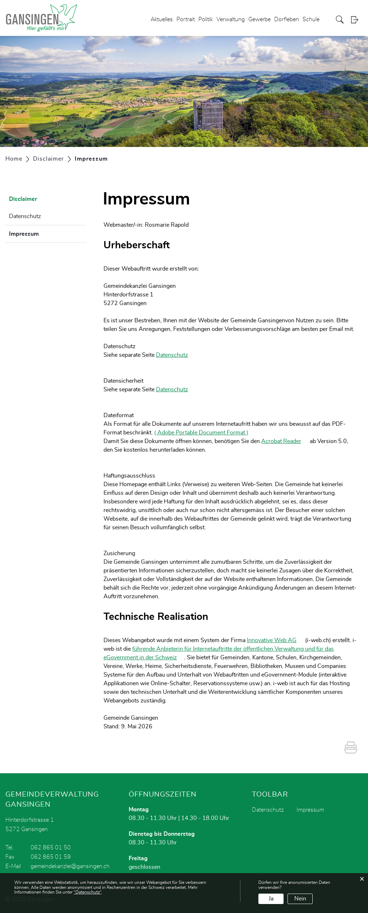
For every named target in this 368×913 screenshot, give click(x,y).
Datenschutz (25, 216)
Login (357, 19)
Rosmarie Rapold (167, 225)
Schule (311, 19)
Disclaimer (23, 199)
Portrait (185, 19)
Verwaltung (230, 19)
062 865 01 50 (51, 847)
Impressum (42, 233)
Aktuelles (162, 19)
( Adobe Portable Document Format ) (205, 432)
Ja (271, 899)
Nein (300, 899)
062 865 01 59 (51, 857)
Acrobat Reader (284, 441)
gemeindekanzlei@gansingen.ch (70, 866)
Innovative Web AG (275, 640)
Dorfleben (286, 19)
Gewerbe (259, 19)
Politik (205, 19)
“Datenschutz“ (87, 892)
